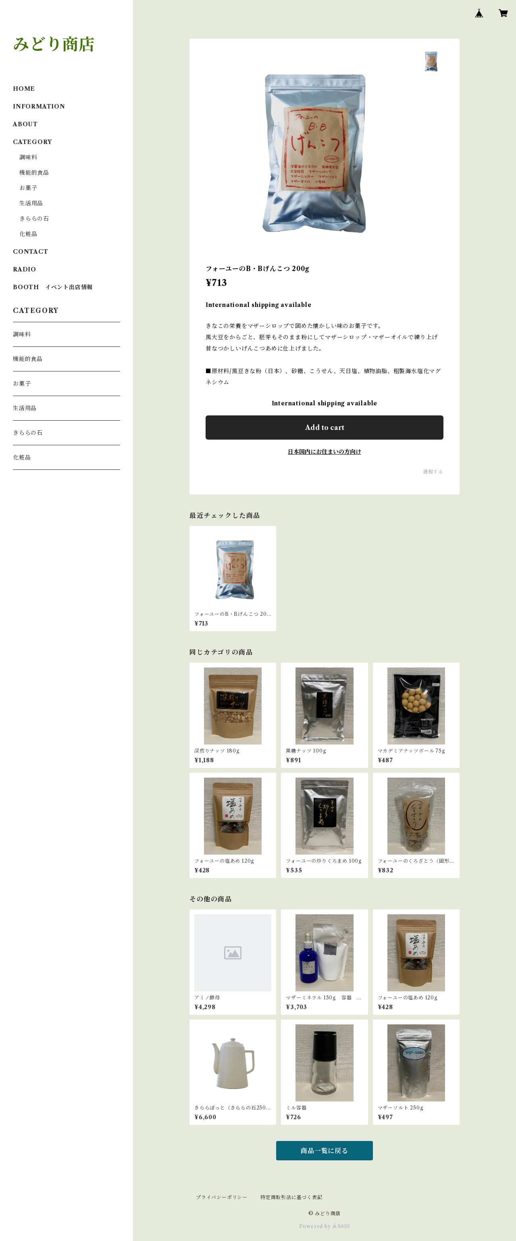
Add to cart (324, 427)
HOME (24, 88)
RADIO (24, 269)
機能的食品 (34, 172)
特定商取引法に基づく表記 (291, 1197)
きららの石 (34, 218)
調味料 (28, 157)
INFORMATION (39, 106)
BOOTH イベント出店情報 (53, 287)
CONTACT (30, 251)
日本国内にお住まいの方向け (324, 451)
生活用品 (31, 203)
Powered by (324, 1226)
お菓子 (28, 188)
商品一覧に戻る (324, 1151)
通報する (433, 472)
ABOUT (25, 124)
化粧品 (28, 234)
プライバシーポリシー (222, 1197)
